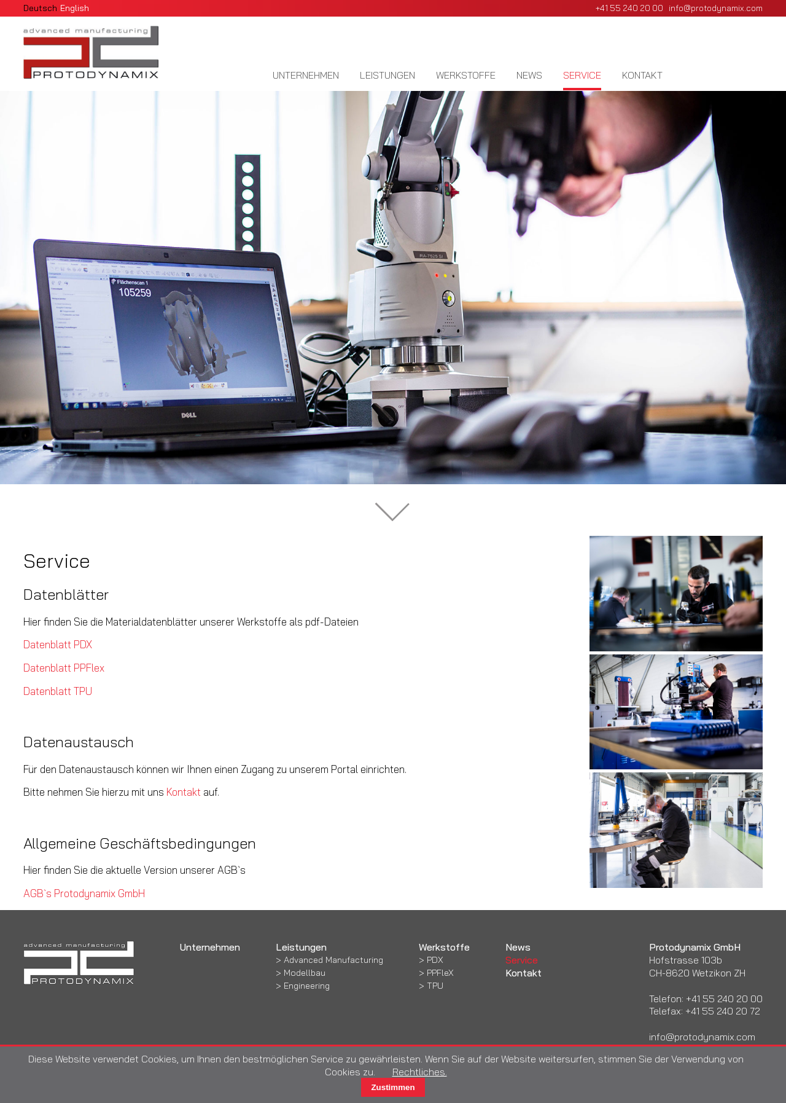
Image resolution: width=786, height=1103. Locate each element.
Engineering (307, 985)
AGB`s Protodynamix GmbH (84, 893)
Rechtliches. (419, 1072)
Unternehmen (306, 75)
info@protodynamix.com (716, 7)
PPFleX (440, 972)
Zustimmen (392, 1087)
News (529, 75)
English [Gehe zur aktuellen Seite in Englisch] (74, 7)
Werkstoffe (466, 75)
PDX (435, 959)
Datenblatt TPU (57, 691)
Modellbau (304, 972)
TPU (435, 985)
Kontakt (642, 75)
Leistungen (387, 75)
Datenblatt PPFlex (63, 667)
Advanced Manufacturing (333, 959)
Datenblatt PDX (57, 644)
